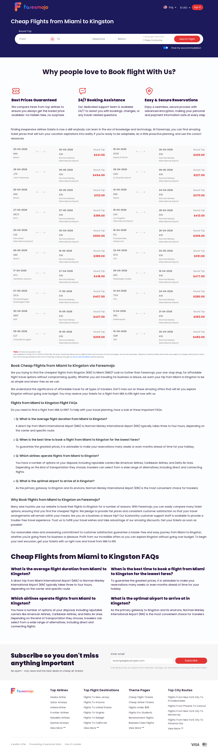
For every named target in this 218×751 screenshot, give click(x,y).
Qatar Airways (58, 702)
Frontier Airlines (59, 712)
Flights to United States (98, 707)
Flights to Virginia (94, 712)
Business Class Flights (141, 723)
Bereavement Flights (141, 717)
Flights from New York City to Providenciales (185, 699)
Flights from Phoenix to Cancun (187, 706)
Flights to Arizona (94, 702)
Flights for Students (140, 712)
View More (58, 728)
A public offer (18, 744)
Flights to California (95, 723)
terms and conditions (82, 357)
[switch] (165, 48)
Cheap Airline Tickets (141, 702)
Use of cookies (73, 744)
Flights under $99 (139, 707)
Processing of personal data (45, 744)
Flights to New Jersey (96, 697)
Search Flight (187, 39)
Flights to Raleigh (94, 717)
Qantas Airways (59, 723)
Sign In (197, 7)
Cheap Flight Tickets (141, 697)
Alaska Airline (58, 697)
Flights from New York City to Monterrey (185, 712)
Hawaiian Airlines (60, 717)
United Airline (58, 707)
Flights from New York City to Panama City (185, 721)
